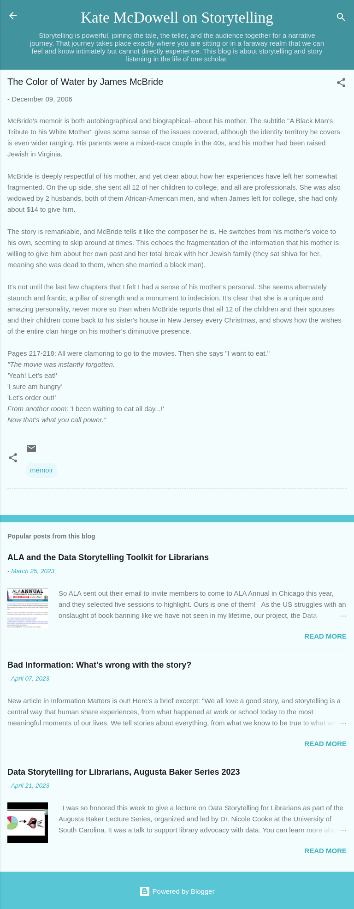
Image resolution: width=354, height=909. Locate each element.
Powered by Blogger (176, 891)
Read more (325, 636)
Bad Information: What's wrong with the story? (99, 665)
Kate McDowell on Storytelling (177, 17)
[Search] (341, 19)
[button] (341, 84)
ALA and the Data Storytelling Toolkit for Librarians (108, 557)
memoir (41, 470)
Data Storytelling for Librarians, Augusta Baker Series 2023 (123, 772)
